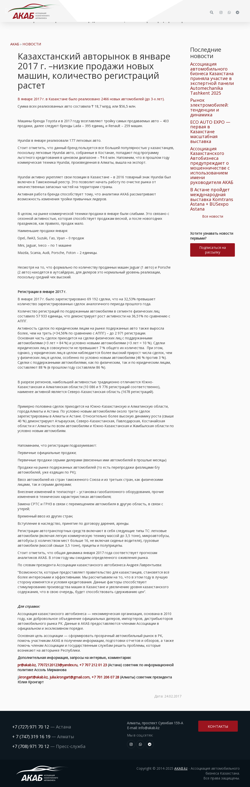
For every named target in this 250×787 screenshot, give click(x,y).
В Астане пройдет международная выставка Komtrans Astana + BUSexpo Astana (211, 199)
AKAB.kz (181, 768)
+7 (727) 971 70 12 (30, 727)
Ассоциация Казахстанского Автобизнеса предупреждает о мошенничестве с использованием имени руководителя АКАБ (211, 165)
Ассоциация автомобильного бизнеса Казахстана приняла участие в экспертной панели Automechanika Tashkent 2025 (212, 78)
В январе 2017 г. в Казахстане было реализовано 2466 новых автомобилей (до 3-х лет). (91, 99)
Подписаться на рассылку (212, 249)
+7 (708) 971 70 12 (30, 746)
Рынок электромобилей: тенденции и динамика (209, 107)
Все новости (212, 216)
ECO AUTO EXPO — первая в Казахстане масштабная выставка (210, 131)
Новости (31, 43)
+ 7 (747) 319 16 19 (31, 736)
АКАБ (14, 43)
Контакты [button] (218, 726)
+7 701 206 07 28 (105, 677)
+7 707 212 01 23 (93, 665)
